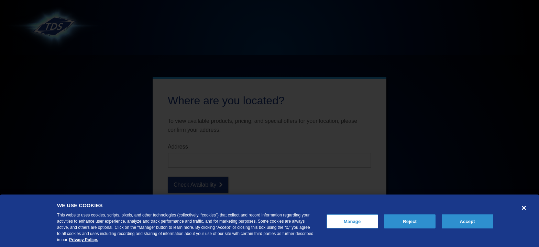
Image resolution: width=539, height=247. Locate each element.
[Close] (523, 207)
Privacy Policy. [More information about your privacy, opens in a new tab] (83, 239)
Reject (410, 221)
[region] (269, 221)
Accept (467, 221)
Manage (352, 221)
